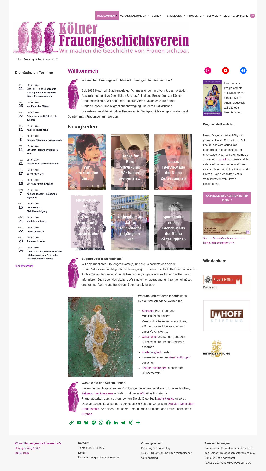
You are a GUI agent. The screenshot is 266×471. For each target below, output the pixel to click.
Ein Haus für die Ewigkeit (40, 184)
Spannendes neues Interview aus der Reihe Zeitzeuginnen (173, 228)
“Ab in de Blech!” (36, 231)
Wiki (142, 393)
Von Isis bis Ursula (36, 221)
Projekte (194, 15)
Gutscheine (149, 336)
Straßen (87, 414)
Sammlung (174, 15)
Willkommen (106, 15)
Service (212, 15)
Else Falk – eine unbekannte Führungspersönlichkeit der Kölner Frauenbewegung (41, 92)
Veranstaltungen (133, 15)
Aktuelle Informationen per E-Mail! (227, 198)
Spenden (148, 310)
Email (222, 159)
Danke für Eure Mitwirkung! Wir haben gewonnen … (130, 167)
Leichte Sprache (236, 15)
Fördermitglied (151, 352)
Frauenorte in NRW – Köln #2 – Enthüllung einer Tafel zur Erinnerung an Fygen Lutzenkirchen (86, 217)
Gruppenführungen (154, 367)
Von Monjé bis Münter (38, 106)
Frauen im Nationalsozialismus (43, 163)
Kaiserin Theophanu (37, 130)
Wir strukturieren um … (86, 172)
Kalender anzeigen (24, 266)
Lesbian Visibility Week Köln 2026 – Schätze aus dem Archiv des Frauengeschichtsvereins (44, 255)
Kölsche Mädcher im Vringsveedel (44, 140)
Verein (156, 15)
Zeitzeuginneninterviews (97, 393)
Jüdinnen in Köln (36, 241)
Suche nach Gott (35, 174)
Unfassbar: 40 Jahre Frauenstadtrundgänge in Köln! (130, 228)
